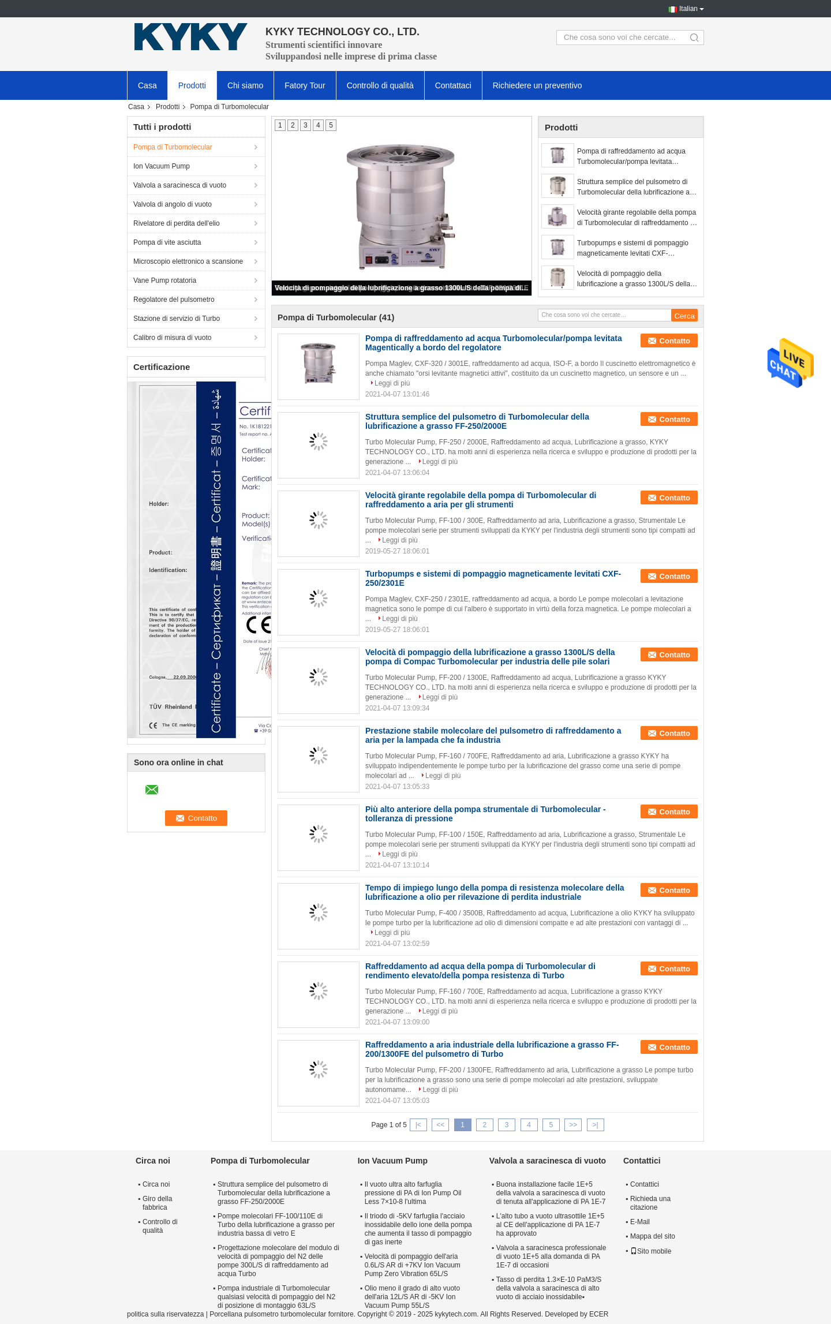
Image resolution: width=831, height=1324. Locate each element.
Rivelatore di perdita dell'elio (176, 223)
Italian (688, 9)
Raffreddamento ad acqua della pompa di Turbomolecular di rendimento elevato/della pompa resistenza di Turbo (480, 971)
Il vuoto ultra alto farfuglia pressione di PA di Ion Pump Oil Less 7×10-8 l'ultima (413, 1193)
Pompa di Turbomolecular (172, 147)
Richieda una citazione (650, 1203)
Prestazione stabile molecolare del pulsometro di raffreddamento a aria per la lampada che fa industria (493, 735)
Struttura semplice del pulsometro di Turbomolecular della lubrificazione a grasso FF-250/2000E (633, 187)
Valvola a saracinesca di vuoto (179, 185)
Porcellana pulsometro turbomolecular (267, 1314)
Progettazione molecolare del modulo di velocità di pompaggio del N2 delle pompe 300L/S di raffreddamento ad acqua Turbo (278, 1261)
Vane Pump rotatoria (164, 280)
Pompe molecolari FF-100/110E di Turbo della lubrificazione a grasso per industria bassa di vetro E (276, 1224)
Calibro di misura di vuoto (172, 338)
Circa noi (156, 1184)
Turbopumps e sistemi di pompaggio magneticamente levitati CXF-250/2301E (632, 249)
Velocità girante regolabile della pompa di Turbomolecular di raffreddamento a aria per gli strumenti (636, 218)
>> (573, 1125)
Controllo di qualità (380, 85)
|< (418, 1125)
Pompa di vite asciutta (167, 242)
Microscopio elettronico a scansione (188, 261)
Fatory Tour (305, 85)
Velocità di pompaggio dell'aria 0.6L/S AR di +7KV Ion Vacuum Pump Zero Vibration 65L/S (413, 1265)
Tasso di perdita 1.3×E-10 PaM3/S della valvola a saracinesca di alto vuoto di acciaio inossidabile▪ (548, 1288)
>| (595, 1125)
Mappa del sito (652, 1236)
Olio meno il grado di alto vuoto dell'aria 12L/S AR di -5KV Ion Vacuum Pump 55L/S (412, 1297)
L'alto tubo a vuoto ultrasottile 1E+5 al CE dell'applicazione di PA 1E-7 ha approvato (550, 1224)
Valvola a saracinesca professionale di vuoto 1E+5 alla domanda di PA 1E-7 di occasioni (551, 1256)
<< (440, 1125)
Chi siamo (245, 85)
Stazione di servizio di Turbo (176, 319)
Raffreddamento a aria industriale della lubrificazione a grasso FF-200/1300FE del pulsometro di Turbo (492, 1049)
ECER (598, 1314)
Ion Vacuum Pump (161, 166)
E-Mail (640, 1222)
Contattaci (453, 85)
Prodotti (192, 85)
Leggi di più (392, 383)
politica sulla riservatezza (165, 1314)
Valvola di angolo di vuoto (172, 204)
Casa (147, 85)
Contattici (644, 1184)
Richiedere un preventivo (537, 85)
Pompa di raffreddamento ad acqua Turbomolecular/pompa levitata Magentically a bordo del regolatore (631, 157)
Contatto (675, 340)
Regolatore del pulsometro (174, 300)
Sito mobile (650, 1251)
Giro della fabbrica (157, 1203)
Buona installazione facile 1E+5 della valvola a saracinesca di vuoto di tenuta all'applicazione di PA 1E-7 (551, 1193)
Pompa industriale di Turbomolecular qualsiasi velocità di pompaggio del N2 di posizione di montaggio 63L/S (276, 1297)
